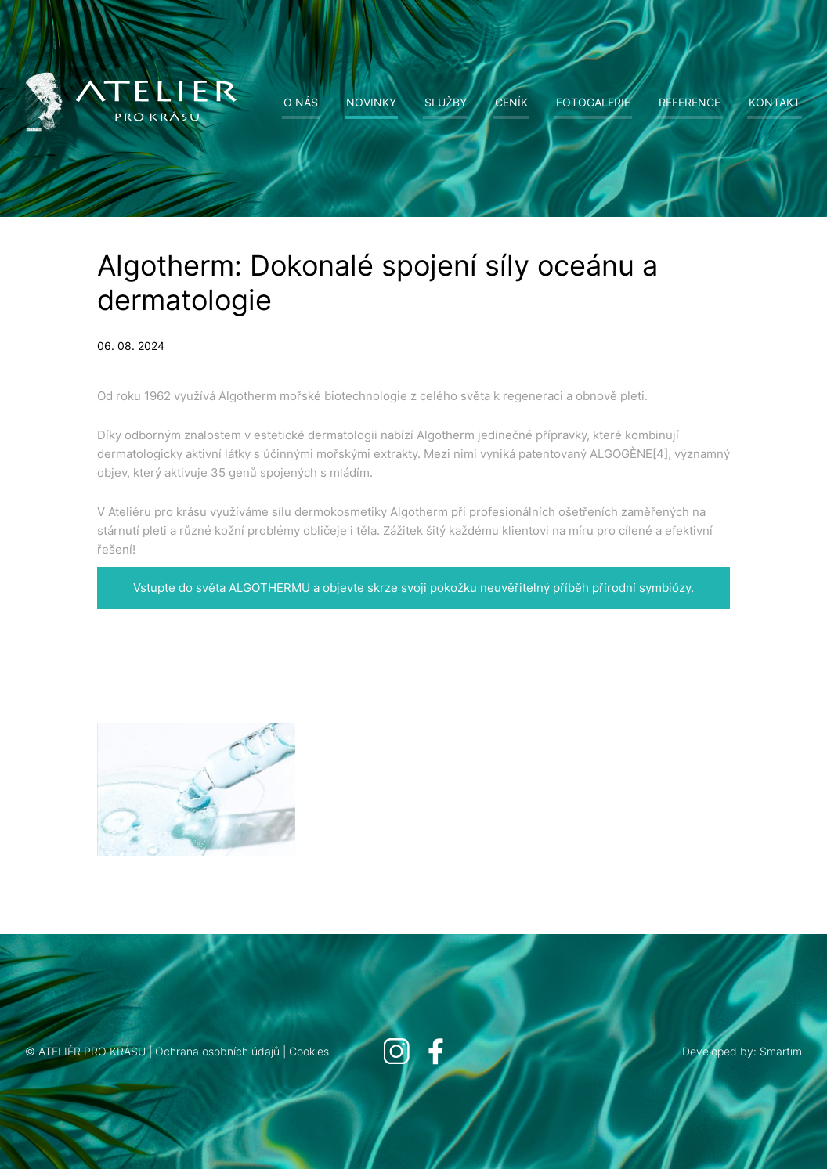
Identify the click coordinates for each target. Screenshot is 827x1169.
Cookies (309, 1051)
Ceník (511, 102)
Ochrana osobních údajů (217, 1051)
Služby (445, 102)
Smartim (781, 1051)
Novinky (371, 102)
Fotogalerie (593, 102)
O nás (300, 102)
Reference (689, 102)
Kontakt (774, 102)
